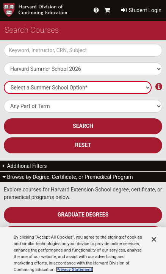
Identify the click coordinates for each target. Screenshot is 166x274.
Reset (83, 145)
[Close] (154, 246)
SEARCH (83, 126)
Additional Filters (25, 166)
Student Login (141, 10)
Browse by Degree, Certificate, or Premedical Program (68, 177)
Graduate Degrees (83, 215)
